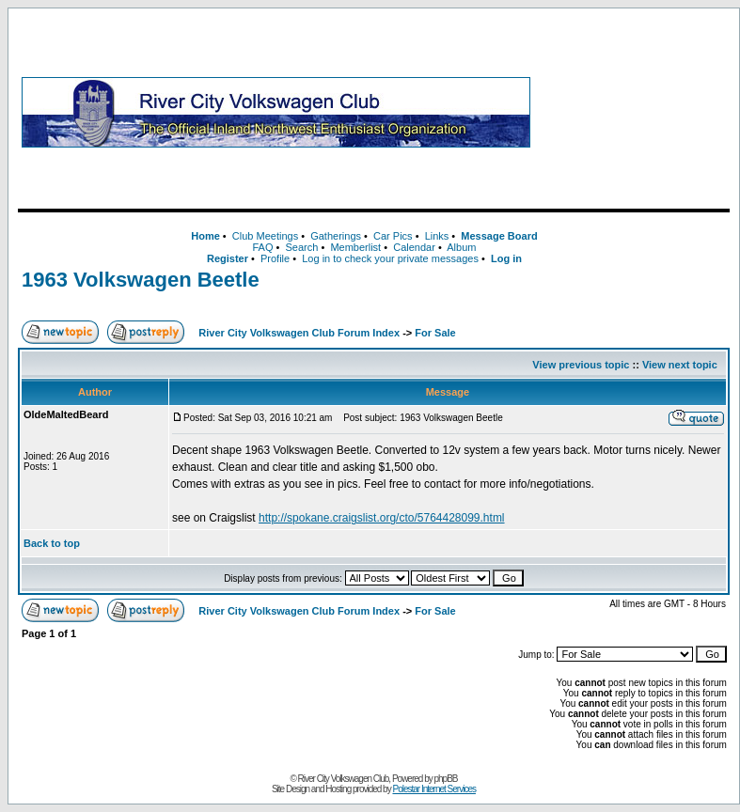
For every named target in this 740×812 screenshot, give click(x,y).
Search (301, 247)
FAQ (262, 247)
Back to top (52, 543)
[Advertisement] (634, 112)
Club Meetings (265, 236)
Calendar (414, 247)
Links (437, 236)
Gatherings (335, 236)
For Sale (435, 332)
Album (461, 247)
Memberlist (355, 247)
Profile (275, 258)
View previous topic (580, 364)
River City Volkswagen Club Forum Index (299, 332)
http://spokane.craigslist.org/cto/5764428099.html (382, 517)
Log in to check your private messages (390, 258)
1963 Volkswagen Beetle (141, 279)
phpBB (446, 778)
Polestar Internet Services (434, 789)
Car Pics (393, 236)
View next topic (679, 364)
